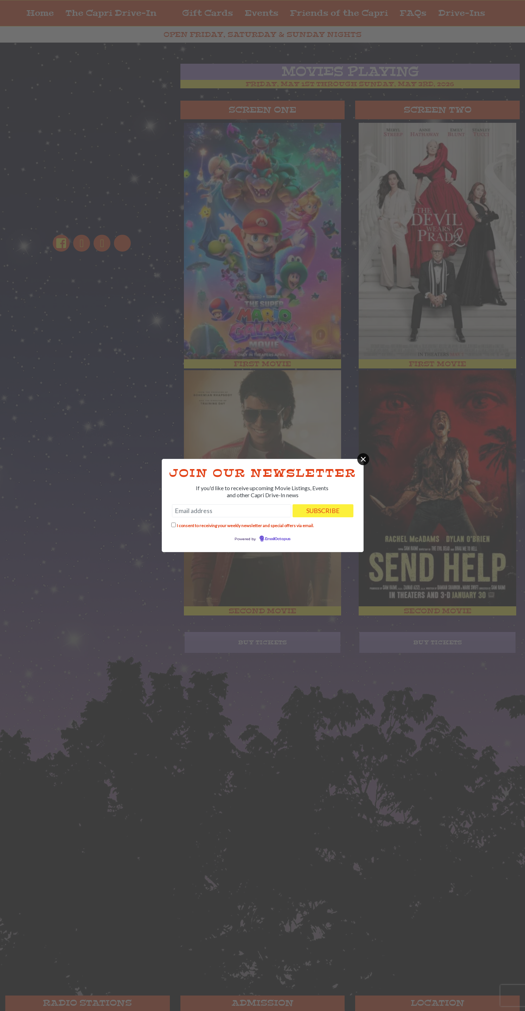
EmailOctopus (277, 539)
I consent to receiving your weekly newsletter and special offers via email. (245, 525)
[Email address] (231, 510)
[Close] (363, 459)
